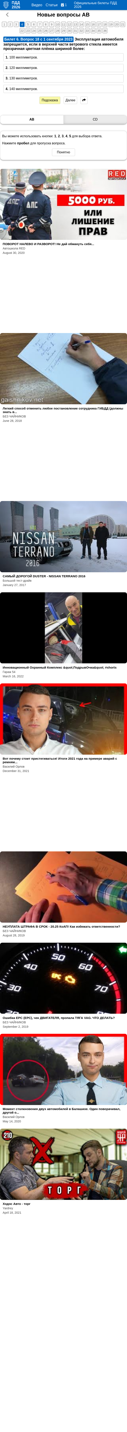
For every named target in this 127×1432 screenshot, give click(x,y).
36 (105, 30)
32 (81, 30)
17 (99, 24)
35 (99, 30)
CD (95, 119)
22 (22, 30)
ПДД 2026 (16, 5)
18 (105, 24)
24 (34, 30)
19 (111, 24)
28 (57, 30)
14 (81, 24)
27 (51, 30)
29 (63, 30)
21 (122, 24)
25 (39, 30)
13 (75, 24)
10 (57, 24)
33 (87, 30)
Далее (70, 100)
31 (75, 30)
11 (63, 24)
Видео (36, 5)
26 (45, 30)
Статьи (52, 5)
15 (87, 24)
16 (93, 24)
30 (69, 30)
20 (116, 24)
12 (69, 24)
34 (93, 30)
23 (28, 30)
